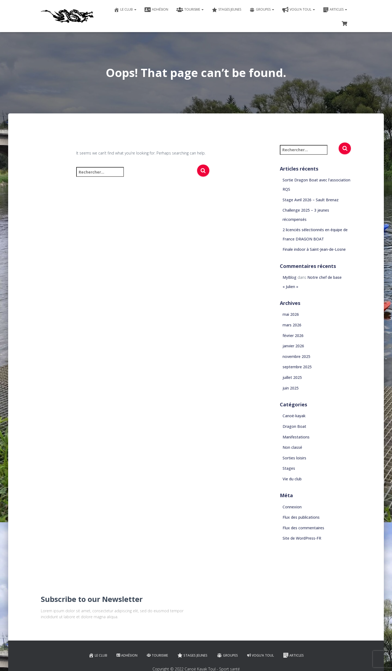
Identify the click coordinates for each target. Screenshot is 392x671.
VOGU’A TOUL (298, 10)
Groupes (261, 10)
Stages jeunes (226, 10)
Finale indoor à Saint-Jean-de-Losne (314, 249)
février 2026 (293, 335)
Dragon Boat (294, 426)
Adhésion (156, 10)
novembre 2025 (296, 356)
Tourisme (190, 10)
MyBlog (289, 277)
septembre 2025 (297, 366)
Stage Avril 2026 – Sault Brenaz (311, 199)
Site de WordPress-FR (302, 538)
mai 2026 (291, 314)
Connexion (292, 506)
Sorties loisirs (294, 457)
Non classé (292, 447)
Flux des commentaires (303, 527)
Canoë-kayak (294, 415)
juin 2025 (291, 388)
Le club (125, 10)
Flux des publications (301, 517)
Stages (289, 468)
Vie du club (292, 478)
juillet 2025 (292, 377)
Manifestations (296, 437)
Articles (335, 10)
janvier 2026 (293, 345)
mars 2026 (292, 324)
